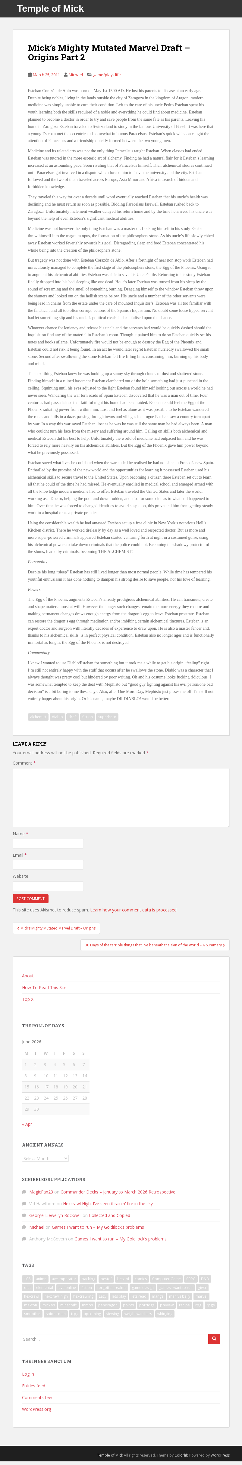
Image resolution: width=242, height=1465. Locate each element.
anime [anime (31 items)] (41, 1282)
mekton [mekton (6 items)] (30, 1308)
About (28, 979)
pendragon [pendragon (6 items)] (108, 1308)
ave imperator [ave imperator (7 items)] (64, 1282)
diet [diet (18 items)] (27, 1291)
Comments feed (38, 1401)
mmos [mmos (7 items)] (87, 1308)
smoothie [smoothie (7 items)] (32, 1317)
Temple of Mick (50, 10)
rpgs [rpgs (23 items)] (211, 1308)
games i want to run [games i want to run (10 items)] (176, 1291)
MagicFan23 (41, 1195)
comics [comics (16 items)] (141, 1282)
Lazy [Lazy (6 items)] (102, 1299)
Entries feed (33, 1389)
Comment (24, 766)
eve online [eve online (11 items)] (67, 1291)
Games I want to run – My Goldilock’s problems (98, 1231)
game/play (103, 78)
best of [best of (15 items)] (123, 1282)
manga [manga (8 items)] (158, 1299)
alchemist (38, 720)
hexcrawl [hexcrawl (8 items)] (31, 1299)
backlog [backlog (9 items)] (88, 1282)
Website (20, 880)
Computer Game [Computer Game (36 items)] (166, 1282)
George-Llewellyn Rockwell (55, 1219)
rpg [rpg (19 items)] (198, 1308)
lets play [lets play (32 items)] (119, 1299)
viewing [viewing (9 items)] (112, 1317)
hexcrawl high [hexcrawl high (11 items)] (56, 1299)
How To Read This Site (44, 991)
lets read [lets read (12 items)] (138, 1299)
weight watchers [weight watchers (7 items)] (138, 1317)
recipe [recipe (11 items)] (184, 1308)
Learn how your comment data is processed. (134, 913)
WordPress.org (36, 1412)
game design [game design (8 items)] (143, 1291)
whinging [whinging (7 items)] (164, 1317)
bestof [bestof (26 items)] (106, 1282)
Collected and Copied (109, 1219)
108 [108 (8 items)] (27, 1282)
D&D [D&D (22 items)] (205, 1282)
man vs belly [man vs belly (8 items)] (179, 1299)
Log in (28, 1377)
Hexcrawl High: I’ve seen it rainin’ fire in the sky (108, 1207)
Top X (27, 1003)
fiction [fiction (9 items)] (86, 1291)
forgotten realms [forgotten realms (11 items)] (111, 1291)
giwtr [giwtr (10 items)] (202, 1291)
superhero (107, 720)
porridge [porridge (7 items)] (147, 1308)
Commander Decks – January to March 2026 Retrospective (118, 1195)
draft (72, 720)
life (118, 78)
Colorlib (181, 1458)
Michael (76, 78)
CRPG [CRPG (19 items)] (191, 1282)
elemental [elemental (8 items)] (44, 1291)
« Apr (27, 1127)
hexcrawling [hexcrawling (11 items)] (83, 1299)
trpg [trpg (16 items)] (74, 1317)
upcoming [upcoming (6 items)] (92, 1317)
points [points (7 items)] (128, 1308)
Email (20, 858)
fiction (87, 720)
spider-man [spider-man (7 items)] (56, 1317)
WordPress (220, 1458)
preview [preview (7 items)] (167, 1308)
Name (20, 837)
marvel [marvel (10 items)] (201, 1299)
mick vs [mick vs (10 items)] (48, 1308)
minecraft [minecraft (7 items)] (68, 1308)
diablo (57, 720)
